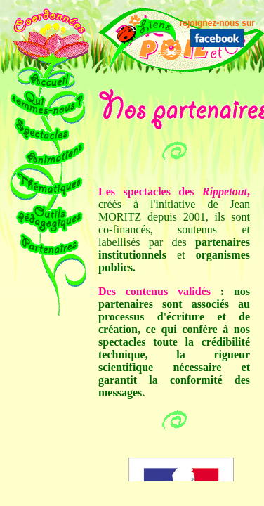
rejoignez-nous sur (217, 23)
